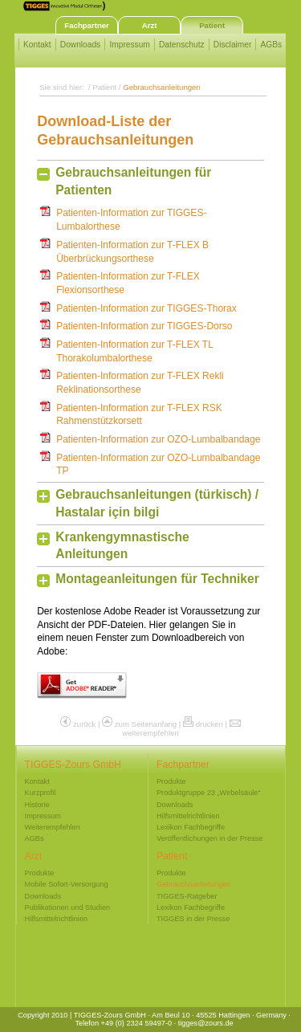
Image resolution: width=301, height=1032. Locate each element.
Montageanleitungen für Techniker (157, 578)
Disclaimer (233, 44)
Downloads (80, 44)
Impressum (129, 44)
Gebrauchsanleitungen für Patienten (133, 181)
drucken (209, 724)
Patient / (107, 87)
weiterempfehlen (150, 732)
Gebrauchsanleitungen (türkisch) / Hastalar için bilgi (156, 503)
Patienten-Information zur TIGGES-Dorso (144, 326)
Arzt (149, 25)
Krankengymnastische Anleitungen (122, 545)
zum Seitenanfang (146, 724)
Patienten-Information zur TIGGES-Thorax (146, 308)
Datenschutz (182, 44)
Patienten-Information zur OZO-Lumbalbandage (158, 439)
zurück (84, 724)
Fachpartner (86, 25)
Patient (212, 25)
